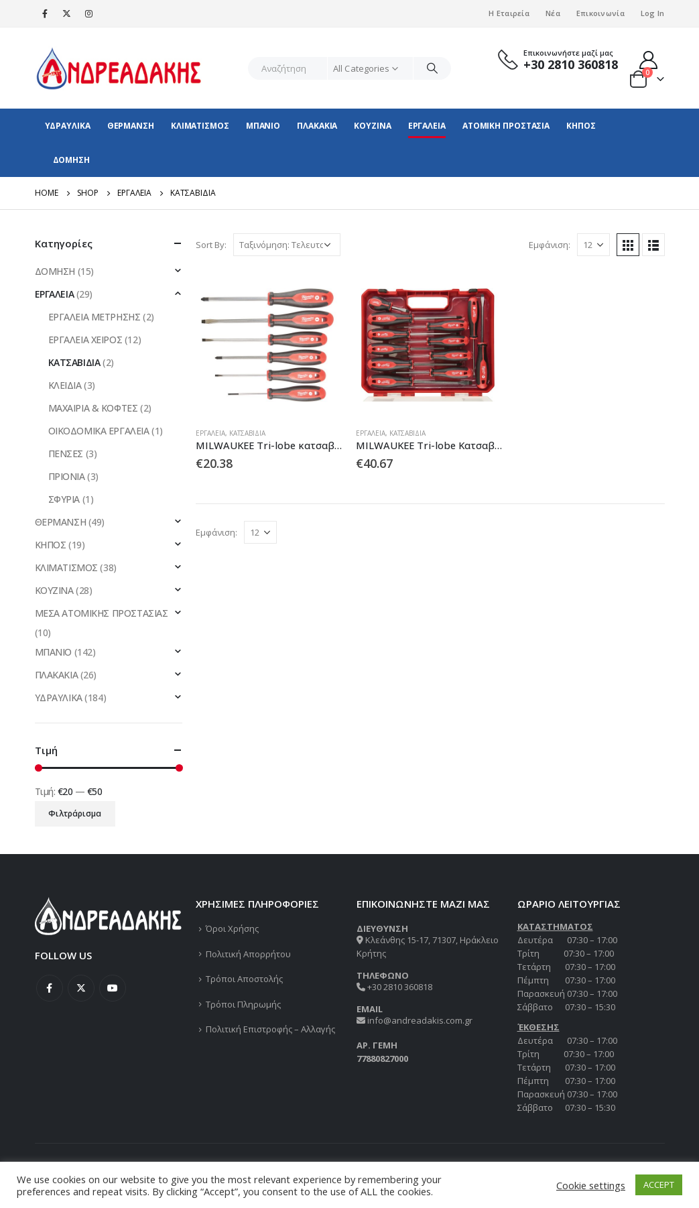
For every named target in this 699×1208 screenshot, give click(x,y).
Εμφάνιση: (549, 245)
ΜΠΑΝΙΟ (263, 125)
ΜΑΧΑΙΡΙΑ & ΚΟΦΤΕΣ (93, 408)
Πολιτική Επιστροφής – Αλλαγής (270, 1029)
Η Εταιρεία (509, 13)
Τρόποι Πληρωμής (243, 1004)
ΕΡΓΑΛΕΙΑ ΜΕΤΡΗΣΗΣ (94, 316)
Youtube (112, 988)
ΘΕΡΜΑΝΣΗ (130, 125)
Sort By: (211, 245)
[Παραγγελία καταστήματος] (286, 244)
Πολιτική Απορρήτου (248, 954)
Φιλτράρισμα (74, 813)
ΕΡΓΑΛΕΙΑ (427, 125)
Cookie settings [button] (590, 1185)
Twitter (81, 988)
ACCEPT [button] (658, 1185)
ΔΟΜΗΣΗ (71, 160)
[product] (269, 343)
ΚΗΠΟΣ (581, 125)
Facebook (49, 988)
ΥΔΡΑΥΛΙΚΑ (67, 125)
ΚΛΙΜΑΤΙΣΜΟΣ (200, 125)
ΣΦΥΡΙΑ (64, 499)
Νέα (553, 13)
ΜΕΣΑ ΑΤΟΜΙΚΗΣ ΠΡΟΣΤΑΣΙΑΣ (101, 613)
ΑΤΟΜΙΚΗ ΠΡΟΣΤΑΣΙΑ (506, 125)
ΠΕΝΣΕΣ (65, 453)
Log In (653, 13)
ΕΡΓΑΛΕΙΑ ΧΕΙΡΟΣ (85, 339)
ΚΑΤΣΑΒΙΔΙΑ (247, 433)
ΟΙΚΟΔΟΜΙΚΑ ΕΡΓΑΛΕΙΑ (98, 430)
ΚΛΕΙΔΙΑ (65, 385)
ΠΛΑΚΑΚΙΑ (317, 125)
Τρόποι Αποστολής (244, 979)
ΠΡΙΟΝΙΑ (66, 476)
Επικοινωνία (600, 13)
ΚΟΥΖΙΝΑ (372, 125)
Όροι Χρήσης (232, 928)
